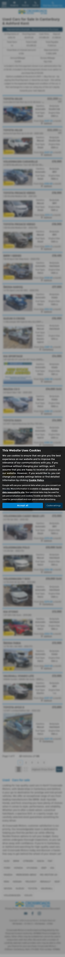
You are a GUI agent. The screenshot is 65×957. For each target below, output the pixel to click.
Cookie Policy (36, 480)
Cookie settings (54, 505)
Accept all (22, 505)
